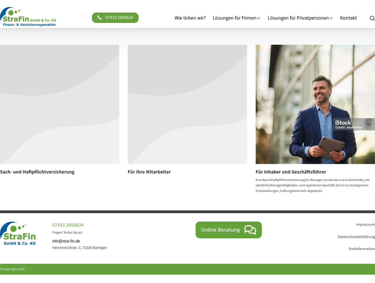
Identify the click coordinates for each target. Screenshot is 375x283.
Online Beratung (228, 230)
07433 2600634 (119, 17)
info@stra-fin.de (66, 241)
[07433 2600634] (100, 17)
